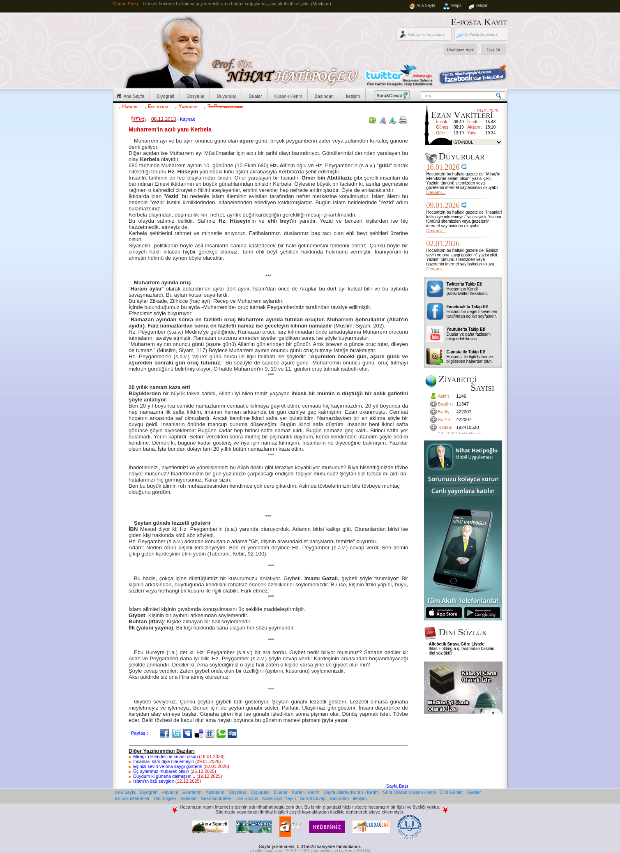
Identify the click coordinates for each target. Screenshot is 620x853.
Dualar (255, 96)
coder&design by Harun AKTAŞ (341, 850)
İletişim (482, 5)
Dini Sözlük (246, 798)
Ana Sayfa (426, 5)
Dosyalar (195, 96)
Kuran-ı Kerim (288, 96)
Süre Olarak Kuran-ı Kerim (409, 792)
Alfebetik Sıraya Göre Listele (457, 644)
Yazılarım (187, 106)
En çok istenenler (132, 798)
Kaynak (187, 119)
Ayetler (474, 792)
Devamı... (436, 192)
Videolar (188, 798)
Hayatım (130, 106)
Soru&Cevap (312, 798)
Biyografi (165, 96)
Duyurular (226, 96)
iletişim (360, 798)
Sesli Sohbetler (216, 798)
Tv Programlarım (225, 106)
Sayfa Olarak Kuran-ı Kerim (351, 792)
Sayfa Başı (397, 786)
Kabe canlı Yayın (279, 798)
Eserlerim (158, 106)
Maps (456, 5)
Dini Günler (451, 792)
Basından (323, 96)
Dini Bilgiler (165, 798)
